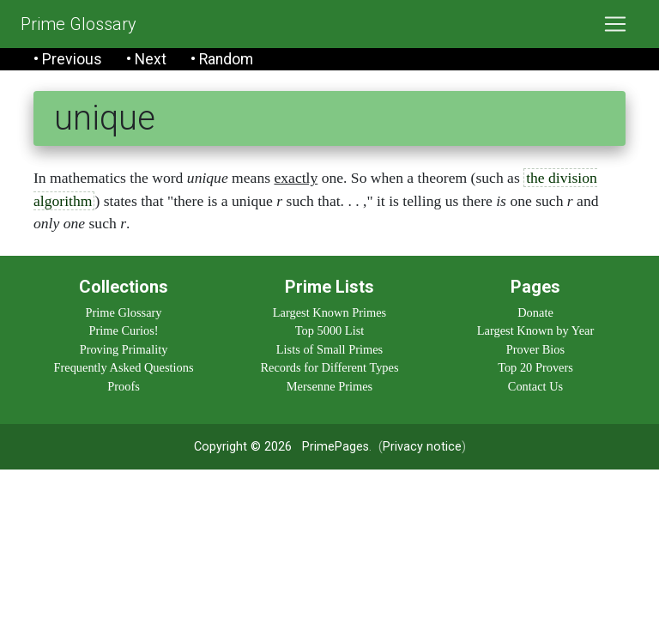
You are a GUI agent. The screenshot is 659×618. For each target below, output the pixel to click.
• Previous (67, 59)
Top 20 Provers (535, 367)
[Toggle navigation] (615, 24)
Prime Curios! (123, 330)
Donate (535, 312)
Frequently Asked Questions (123, 367)
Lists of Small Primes (329, 349)
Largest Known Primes (329, 312)
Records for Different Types (329, 367)
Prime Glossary (78, 24)
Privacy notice (422, 446)
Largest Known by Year (535, 330)
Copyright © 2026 (243, 446)
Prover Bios (535, 349)
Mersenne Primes (329, 386)
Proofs (123, 386)
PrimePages (335, 446)
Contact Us (535, 386)
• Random (221, 59)
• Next (146, 59)
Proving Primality (124, 349)
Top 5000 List (330, 330)
